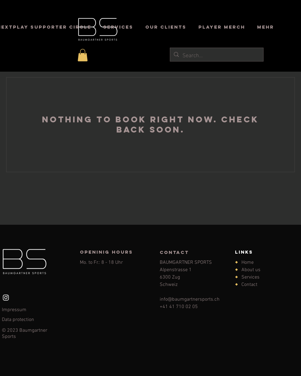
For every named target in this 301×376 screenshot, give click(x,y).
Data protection (18, 320)
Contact (249, 285)
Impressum (14, 310)
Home (247, 262)
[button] (82, 55)
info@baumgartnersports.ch (190, 299)
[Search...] (216, 54)
